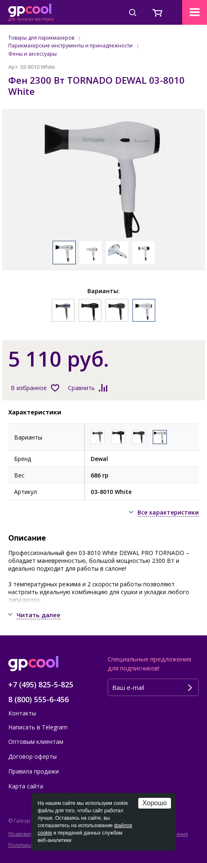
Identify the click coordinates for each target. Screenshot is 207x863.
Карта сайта (25, 786)
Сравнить (81, 388)
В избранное (29, 388)
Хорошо (154, 803)
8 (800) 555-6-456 (38, 699)
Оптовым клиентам (35, 741)
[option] (103, 179)
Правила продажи (33, 771)
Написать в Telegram (37, 727)
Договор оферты (32, 756)
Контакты (22, 713)
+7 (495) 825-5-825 (40, 684)
